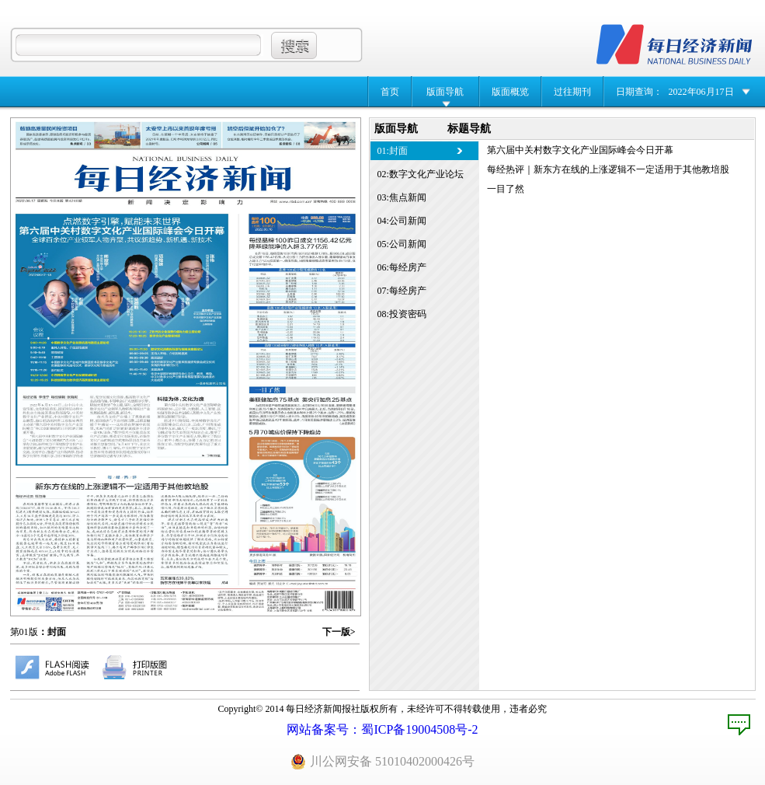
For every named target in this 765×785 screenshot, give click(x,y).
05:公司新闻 (401, 244)
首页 (390, 91)
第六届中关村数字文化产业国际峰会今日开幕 (580, 150)
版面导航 (445, 91)
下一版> (339, 631)
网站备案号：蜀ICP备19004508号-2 (382, 729)
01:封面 (392, 150)
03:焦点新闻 (401, 197)
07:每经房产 (401, 290)
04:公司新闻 (401, 220)
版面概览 (510, 91)
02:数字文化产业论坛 (420, 174)
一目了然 (505, 188)
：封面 (52, 631)
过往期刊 (572, 91)
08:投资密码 (401, 314)
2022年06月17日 (701, 91)
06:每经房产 (401, 267)
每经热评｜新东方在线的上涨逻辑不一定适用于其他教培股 (608, 169)
